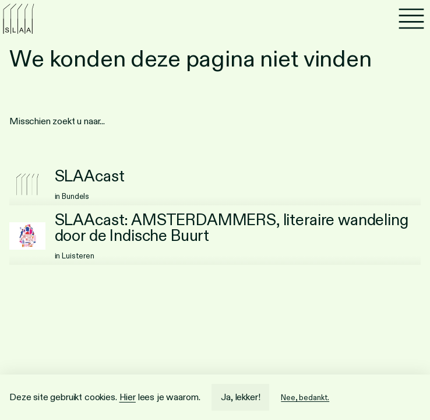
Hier (127, 396)
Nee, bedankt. (305, 397)
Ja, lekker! (240, 396)
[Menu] (411, 18)
